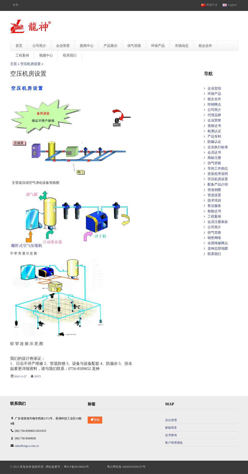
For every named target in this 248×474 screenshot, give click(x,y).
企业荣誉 (214, 120)
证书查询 (171, 435)
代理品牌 (214, 115)
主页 (13, 64)
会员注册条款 (218, 222)
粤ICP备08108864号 (76, 466)
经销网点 (214, 104)
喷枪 (95, 420)
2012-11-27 (20, 376)
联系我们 (214, 254)
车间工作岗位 (218, 168)
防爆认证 (214, 142)
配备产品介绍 (218, 184)
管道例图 (214, 190)
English (230, 5)
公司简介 (214, 110)
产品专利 (214, 136)
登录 (15, 5)
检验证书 (214, 211)
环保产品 (214, 94)
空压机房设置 (30, 64)
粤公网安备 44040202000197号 (126, 466)
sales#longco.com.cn (27, 446)
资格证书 (214, 126)
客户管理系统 (174, 442)
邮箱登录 (171, 427)
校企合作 (214, 99)
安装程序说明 (218, 174)
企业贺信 (214, 88)
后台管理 (171, 420)
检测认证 (214, 131)
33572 (37, 376)
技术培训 (214, 200)
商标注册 (214, 158)
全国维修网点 (218, 243)
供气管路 (214, 163)
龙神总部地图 (218, 248)
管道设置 (214, 195)
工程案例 (214, 216)
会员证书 (214, 152)
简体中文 (209, 5)
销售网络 (214, 238)
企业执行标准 (218, 147)
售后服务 (214, 206)
